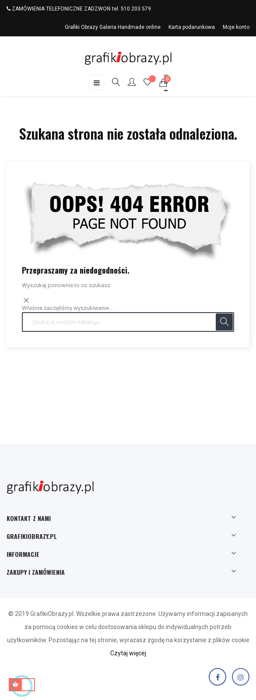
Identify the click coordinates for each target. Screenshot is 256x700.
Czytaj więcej (128, 653)
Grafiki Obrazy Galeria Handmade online (113, 27)
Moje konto (236, 27)
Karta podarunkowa (191, 27)
